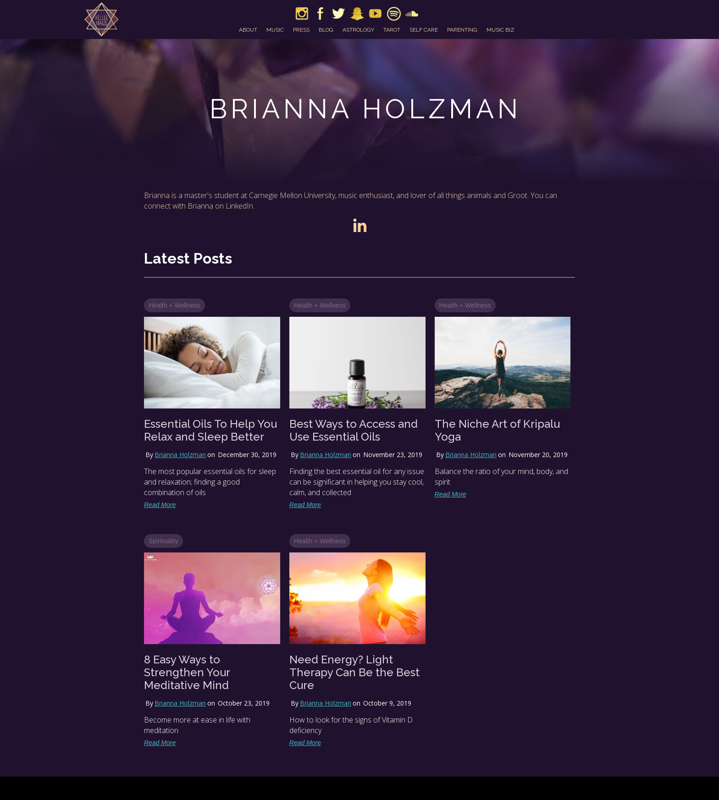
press (301, 30)
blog (326, 30)
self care (423, 30)
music (275, 30)
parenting (462, 30)
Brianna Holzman (180, 454)
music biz (500, 30)
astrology (358, 30)
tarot (391, 30)
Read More (160, 504)
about (248, 30)
